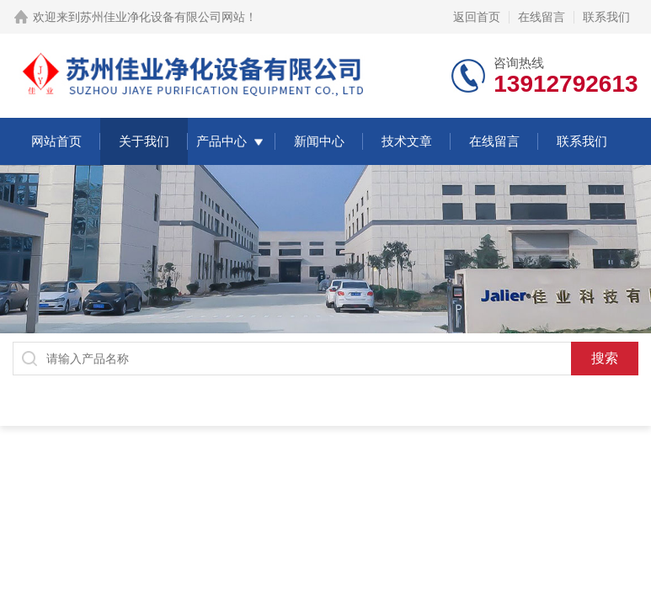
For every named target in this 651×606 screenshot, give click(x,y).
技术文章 (407, 141)
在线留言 (541, 17)
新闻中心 (319, 141)
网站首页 (56, 141)
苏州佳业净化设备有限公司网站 (162, 17)
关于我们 (144, 141)
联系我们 (606, 17)
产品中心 (221, 141)
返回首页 (476, 17)
